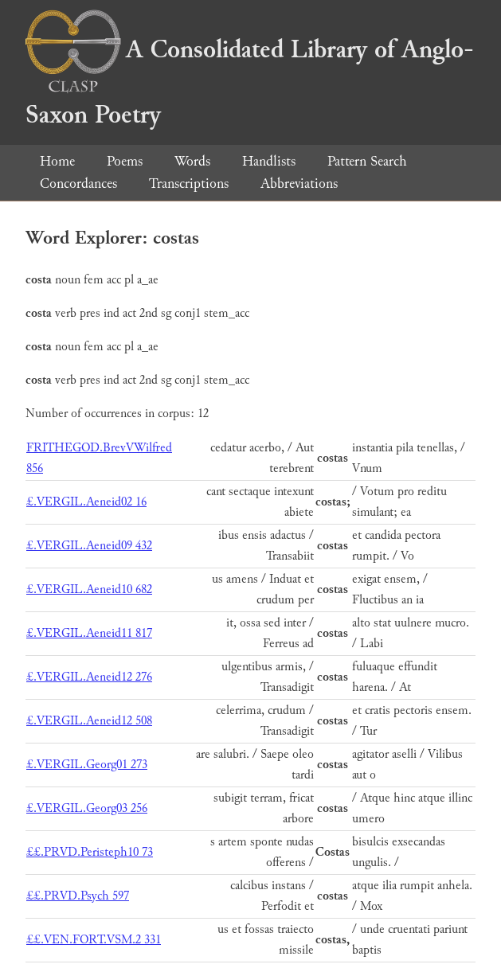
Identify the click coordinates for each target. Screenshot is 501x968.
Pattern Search (367, 161)
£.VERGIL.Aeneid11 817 (89, 633)
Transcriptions (189, 183)
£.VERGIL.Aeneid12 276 (89, 677)
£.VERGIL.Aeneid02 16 (86, 502)
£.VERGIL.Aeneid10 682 (89, 589)
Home (57, 161)
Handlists (269, 161)
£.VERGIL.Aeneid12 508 (89, 721)
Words (192, 161)
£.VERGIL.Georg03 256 (86, 808)
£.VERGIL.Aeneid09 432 (89, 546)
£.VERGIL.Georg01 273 (86, 764)
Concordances (78, 183)
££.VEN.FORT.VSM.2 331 (93, 940)
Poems (125, 161)
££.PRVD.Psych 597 (77, 896)
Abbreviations (299, 183)
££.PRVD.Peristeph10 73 (89, 852)
